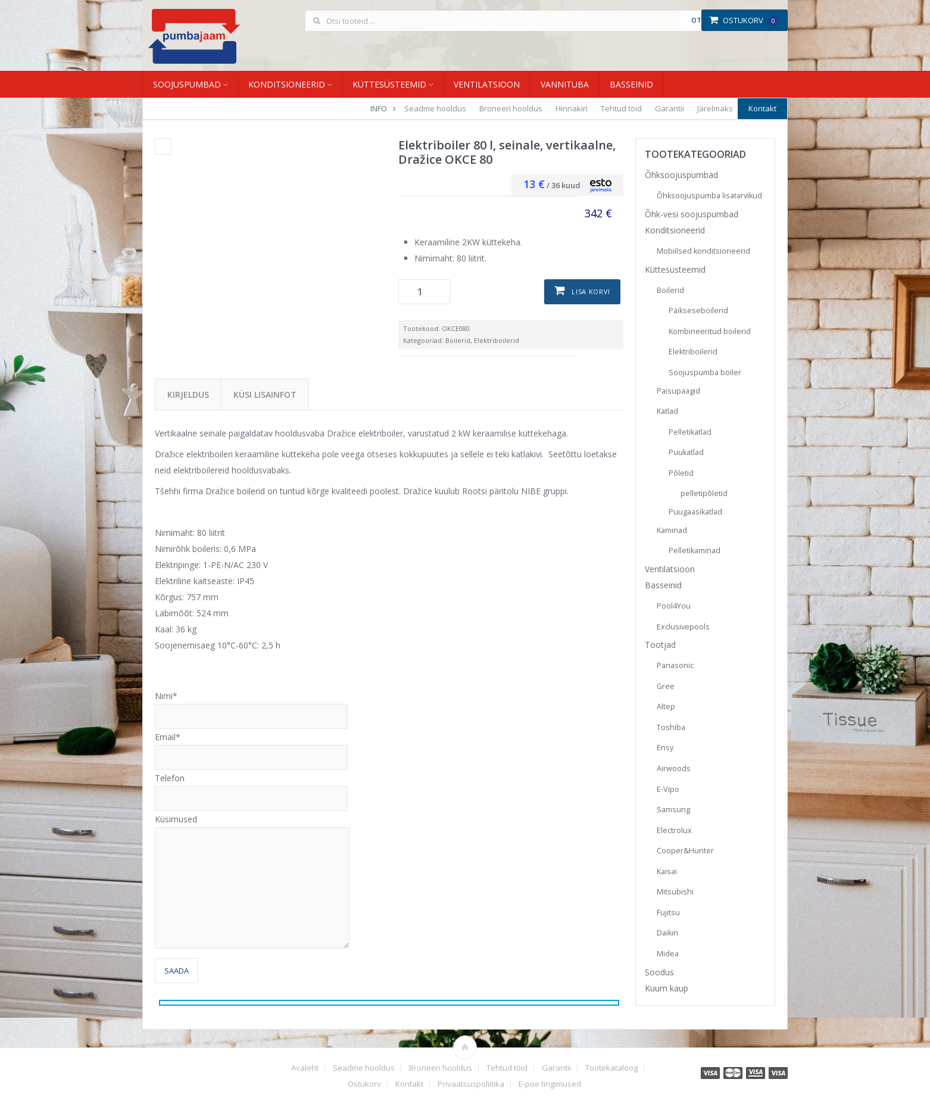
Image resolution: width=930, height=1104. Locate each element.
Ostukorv (744, 20)
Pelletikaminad (694, 550)
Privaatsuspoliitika (471, 1084)
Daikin (667, 933)
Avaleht (305, 1068)
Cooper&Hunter (685, 851)
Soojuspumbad (187, 84)
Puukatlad (686, 452)
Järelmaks (715, 108)
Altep (666, 706)
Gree (666, 686)
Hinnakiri (571, 108)
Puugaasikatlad (695, 512)
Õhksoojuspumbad (681, 174)
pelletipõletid (704, 493)
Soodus (659, 972)
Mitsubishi (675, 892)
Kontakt (762, 108)
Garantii (669, 108)
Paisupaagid (678, 391)
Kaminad (672, 530)
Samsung (673, 809)
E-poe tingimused (550, 1084)
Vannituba (565, 84)
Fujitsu (668, 912)
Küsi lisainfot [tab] (265, 394)
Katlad (667, 411)
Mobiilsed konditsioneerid (703, 251)
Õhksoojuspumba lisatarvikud (709, 196)
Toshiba (671, 727)
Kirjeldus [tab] (188, 394)
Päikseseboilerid (698, 310)
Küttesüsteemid (389, 84)
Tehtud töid (621, 108)
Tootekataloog (611, 1068)
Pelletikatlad (690, 432)
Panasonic (675, 665)
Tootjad (660, 644)
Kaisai (667, 871)
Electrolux (674, 830)
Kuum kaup (666, 988)
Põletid (681, 473)
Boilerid (457, 340)
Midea (668, 954)
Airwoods (674, 768)
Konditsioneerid (286, 84)
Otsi (699, 19)
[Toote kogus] (424, 291)
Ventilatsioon (487, 84)
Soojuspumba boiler (705, 372)
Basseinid (631, 84)
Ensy (665, 748)
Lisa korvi (591, 291)
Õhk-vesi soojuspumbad (691, 214)
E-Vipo (668, 789)
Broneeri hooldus (510, 108)
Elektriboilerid (496, 340)
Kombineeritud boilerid (710, 331)
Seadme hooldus (435, 108)
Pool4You (674, 606)
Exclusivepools (683, 627)
